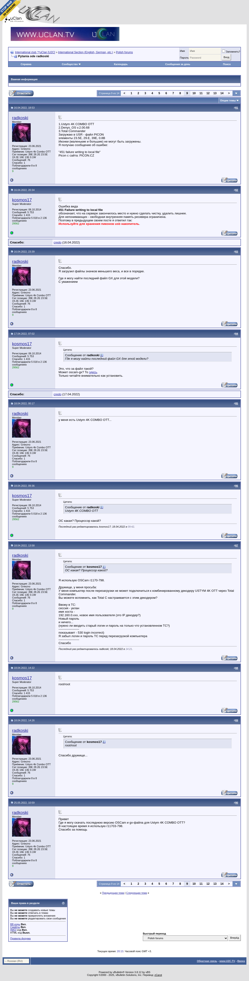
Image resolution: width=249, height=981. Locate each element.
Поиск (227, 64)
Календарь (121, 64)
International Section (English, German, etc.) (85, 52)
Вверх (241, 961)
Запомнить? (231, 51)
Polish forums (124, 52)
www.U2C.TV (227, 961)
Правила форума (20, 938)
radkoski (20, 117)
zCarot (158, 975)
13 (214, 93)
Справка (26, 64)
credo (57, 242)
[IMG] (13, 929)
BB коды (15, 924)
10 (194, 93)
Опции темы (228, 100)
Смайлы (15, 927)
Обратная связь (207, 961)
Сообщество (71, 64)
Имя (182, 51)
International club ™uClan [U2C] (35, 52)
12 (208, 93)
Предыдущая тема (113, 892)
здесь (93, 372)
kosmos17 (22, 199)
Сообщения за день (177, 64)
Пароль (184, 57)
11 (201, 93)
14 (221, 93)
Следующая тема (136, 892)
